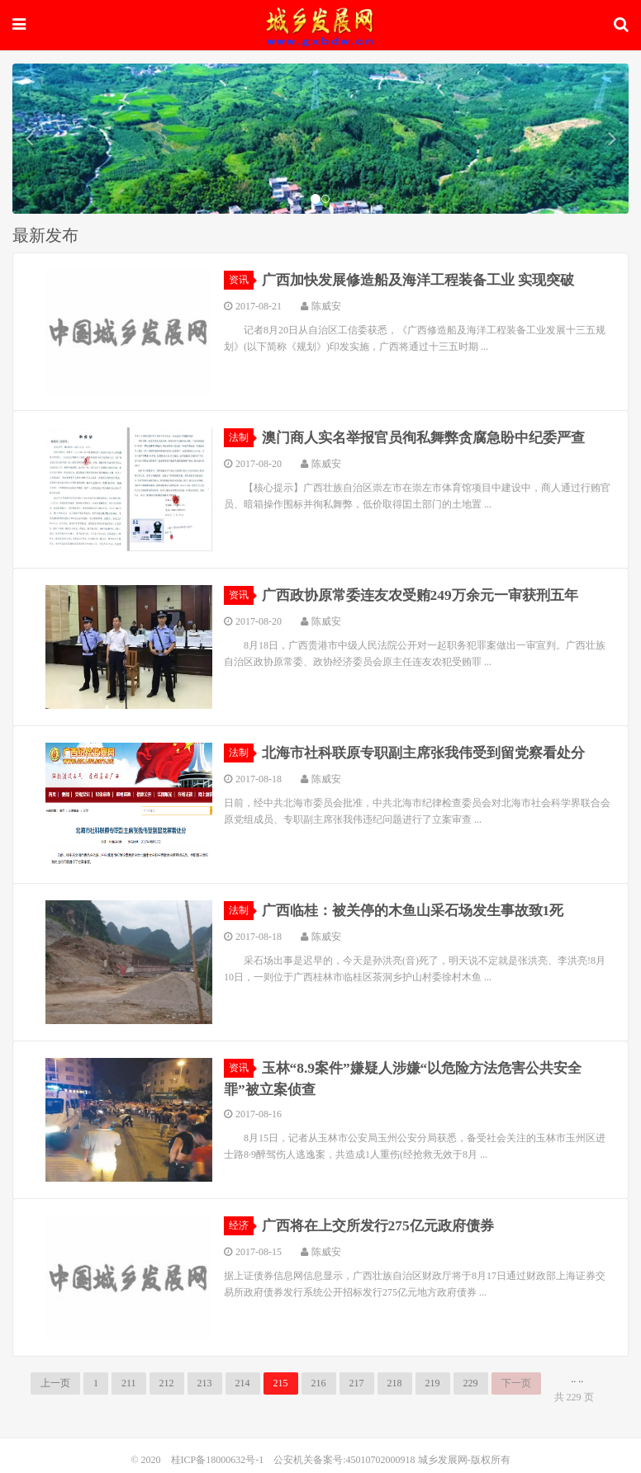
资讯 (241, 280)
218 (394, 1383)
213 (204, 1383)
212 (166, 1383)
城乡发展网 (320, 22)
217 (356, 1383)
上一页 (55, 1383)
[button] (28, 139)
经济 (241, 1225)
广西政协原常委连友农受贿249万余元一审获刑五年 (429, 595)
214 (242, 1383)
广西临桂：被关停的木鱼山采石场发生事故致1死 (422, 910)
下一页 (516, 1383)
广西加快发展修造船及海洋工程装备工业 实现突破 (427, 279)
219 (432, 1383)
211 (128, 1383)
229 (470, 1383)
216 (318, 1383)
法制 (241, 437)
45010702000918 (380, 1460)
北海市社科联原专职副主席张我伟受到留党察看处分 (433, 752)
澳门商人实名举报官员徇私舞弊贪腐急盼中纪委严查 (433, 437)
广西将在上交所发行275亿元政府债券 (384, 1225)
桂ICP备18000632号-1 (217, 1460)
